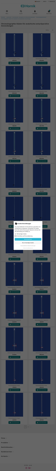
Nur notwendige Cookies (28, 242)
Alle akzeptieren (28, 239)
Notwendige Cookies (21, 234)
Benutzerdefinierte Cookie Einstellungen (28, 245)
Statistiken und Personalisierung (23, 236)
